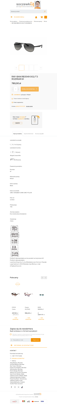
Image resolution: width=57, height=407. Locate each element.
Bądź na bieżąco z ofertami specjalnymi (23, 330)
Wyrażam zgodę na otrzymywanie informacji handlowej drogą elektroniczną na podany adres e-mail (28, 335)
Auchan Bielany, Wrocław (17, 364)
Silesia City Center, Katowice (18, 372)
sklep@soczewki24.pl (18, 358)
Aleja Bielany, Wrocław (16, 363)
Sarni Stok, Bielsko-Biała (17, 374)
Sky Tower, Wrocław (15, 366)
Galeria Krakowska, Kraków (17, 377)
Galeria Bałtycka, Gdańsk (17, 382)
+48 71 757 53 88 (17, 356)
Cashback (17, 94)
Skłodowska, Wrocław (16, 369)
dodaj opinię (29, 106)
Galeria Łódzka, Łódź (16, 380)
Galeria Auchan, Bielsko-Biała (18, 375)
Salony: (14, 361)
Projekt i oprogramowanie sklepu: (28, 396)
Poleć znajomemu (17, 102)
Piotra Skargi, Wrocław (16, 371)
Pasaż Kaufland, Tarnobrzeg (18, 379)
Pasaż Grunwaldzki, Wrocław (18, 367)
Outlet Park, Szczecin (16, 384)
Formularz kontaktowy (16, 353)
